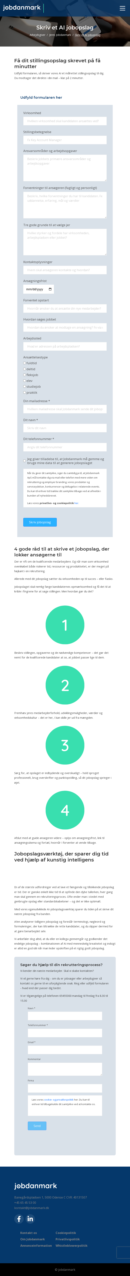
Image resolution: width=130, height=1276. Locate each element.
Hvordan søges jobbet (39, 319)
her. (76, 503)
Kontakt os (28, 1233)
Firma (31, 1080)
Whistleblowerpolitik (72, 1246)
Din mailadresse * (36, 401)
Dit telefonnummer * (38, 439)
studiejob (32, 386)
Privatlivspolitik (68, 1239)
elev (27, 381)
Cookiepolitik (66, 1233)
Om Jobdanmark (32, 1239)
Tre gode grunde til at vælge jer (46, 225)
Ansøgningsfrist (35, 281)
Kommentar (34, 1059)
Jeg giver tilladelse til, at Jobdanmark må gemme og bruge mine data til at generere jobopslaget (65, 461)
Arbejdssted (32, 338)
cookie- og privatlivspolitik (58, 1099)
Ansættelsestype (35, 357)
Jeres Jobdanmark (60, 35)
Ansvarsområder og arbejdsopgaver (50, 151)
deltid (29, 369)
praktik (30, 392)
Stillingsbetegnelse (37, 132)
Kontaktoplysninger (37, 262)
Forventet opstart (36, 300)
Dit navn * (30, 420)
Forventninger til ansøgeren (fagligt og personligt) (60, 188)
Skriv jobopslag (40, 522)
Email (32, 1042)
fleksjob (30, 375)
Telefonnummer (38, 1025)
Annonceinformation (36, 1246)
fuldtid (30, 363)
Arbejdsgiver (37, 35)
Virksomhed (32, 113)
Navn (31, 1008)
